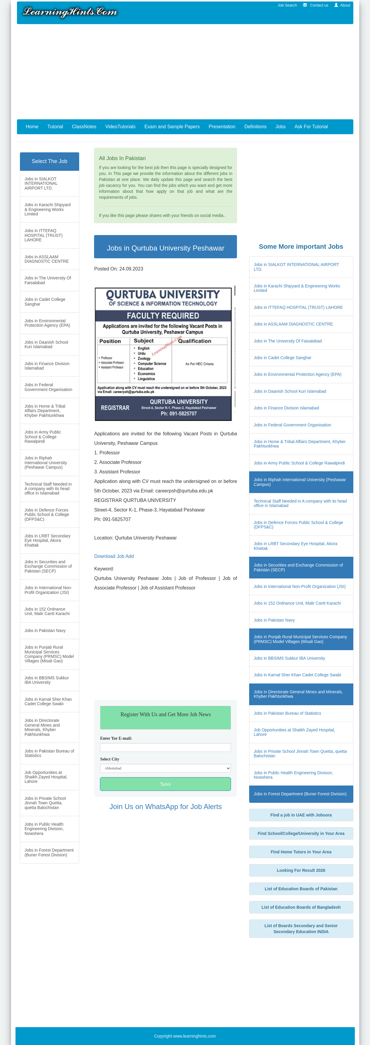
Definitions (255, 126)
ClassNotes (84, 126)
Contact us (315, 5)
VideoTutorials (120, 126)
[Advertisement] (185, 71)
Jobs (281, 126)
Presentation (222, 126)
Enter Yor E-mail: (116, 738)
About (342, 5)
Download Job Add (114, 556)
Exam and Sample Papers (172, 126)
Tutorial (55, 126)
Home (32, 126)
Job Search (286, 5)
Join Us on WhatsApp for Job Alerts (166, 806)
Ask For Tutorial (311, 126)
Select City (109, 759)
